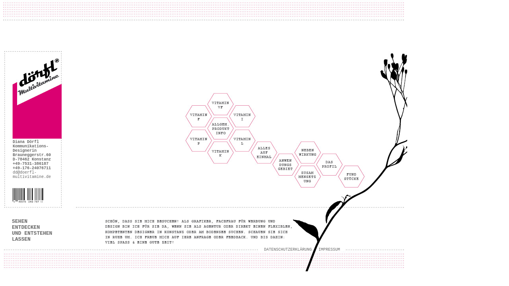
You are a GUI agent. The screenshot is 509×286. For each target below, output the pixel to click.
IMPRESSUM (329, 249)
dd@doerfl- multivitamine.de (32, 174)
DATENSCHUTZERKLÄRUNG (288, 249)
